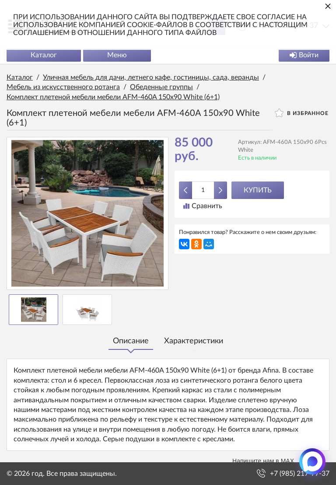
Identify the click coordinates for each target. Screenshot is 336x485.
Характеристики (193, 341)
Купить (258, 190)
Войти (304, 55)
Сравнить (202, 205)
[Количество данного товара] (203, 190)
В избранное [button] (302, 112)
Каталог (44, 55)
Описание (131, 341)
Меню (117, 55)
